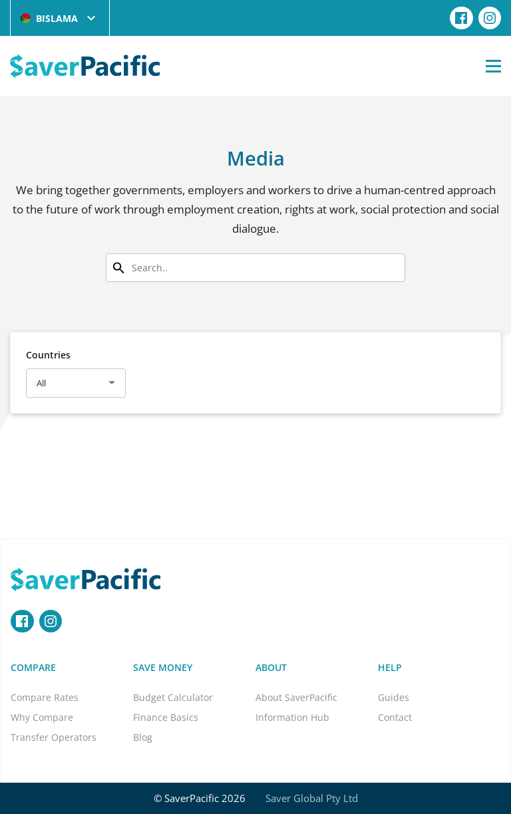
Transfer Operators (53, 737)
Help (390, 667)
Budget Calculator (173, 697)
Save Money (162, 667)
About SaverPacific (296, 697)
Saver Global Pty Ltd (311, 798)
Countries (48, 354)
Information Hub (292, 717)
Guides (393, 697)
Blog (142, 737)
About (271, 667)
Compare (33, 667)
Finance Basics (165, 717)
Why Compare (42, 717)
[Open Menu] (493, 65)
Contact (395, 717)
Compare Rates (45, 697)
